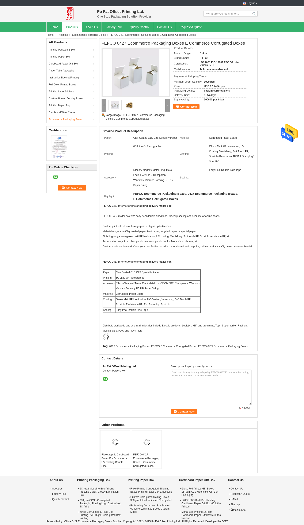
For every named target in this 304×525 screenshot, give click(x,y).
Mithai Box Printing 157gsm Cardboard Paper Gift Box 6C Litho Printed (201, 515)
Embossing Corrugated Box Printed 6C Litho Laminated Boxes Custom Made (150, 508)
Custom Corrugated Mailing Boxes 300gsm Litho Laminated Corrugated (150, 499)
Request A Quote (191, 27)
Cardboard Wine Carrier (62, 112)
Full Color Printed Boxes (62, 84)
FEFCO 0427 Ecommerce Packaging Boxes (223, 346)
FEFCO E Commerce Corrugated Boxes (173, 346)
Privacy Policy (54, 521)
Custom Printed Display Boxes (66, 98)
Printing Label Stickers (61, 91)
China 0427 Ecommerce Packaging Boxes (88, 521)
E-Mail (234, 499)
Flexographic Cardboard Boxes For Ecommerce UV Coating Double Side (115, 460)
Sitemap (235, 504)
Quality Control (139, 27)
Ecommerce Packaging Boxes (89, 34)
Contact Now (188, 106)
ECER (225, 521)
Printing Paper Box (59, 56)
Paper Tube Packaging (61, 70)
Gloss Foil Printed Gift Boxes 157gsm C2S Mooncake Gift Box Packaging (200, 491)
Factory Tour (114, 27)
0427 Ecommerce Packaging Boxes (129, 346)
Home (54, 27)
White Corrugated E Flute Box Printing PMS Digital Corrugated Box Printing (100, 515)
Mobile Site (238, 510)
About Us (92, 27)
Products (72, 27)
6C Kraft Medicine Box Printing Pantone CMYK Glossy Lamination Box (99, 491)
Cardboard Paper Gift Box (63, 63)
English (251, 3)
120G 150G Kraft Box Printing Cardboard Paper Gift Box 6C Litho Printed (201, 503)
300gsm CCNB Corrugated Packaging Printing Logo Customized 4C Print (100, 503)
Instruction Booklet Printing (64, 77)
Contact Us (164, 27)
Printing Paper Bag (59, 105)
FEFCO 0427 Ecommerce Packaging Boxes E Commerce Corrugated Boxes (146, 460)
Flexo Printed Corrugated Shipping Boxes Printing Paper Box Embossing (151, 490)
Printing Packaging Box (62, 49)
